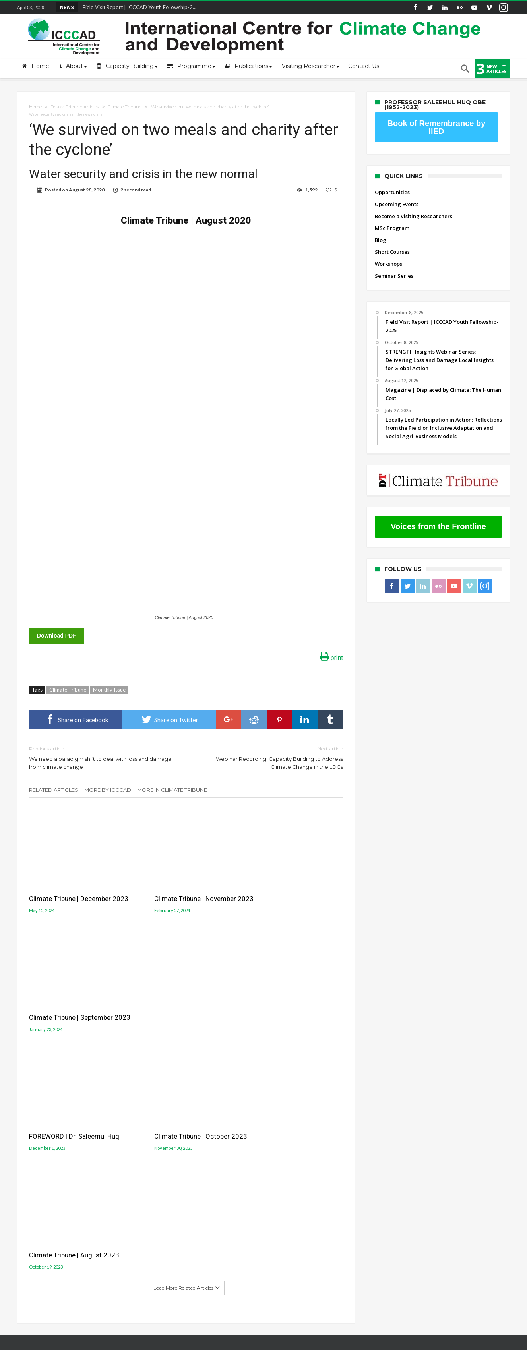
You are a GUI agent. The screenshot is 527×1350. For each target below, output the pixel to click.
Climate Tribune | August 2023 (289, 1002)
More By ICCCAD (107, 790)
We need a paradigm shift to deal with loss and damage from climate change (101, 757)
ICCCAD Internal (37, 1174)
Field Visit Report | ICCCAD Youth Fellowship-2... (137, 7)
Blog (380, 240)
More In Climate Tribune (172, 790)
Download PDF (56, 635)
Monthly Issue (109, 690)
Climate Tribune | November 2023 (186, 886)
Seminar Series (394, 275)
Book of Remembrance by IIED (437, 127)
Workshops (388, 263)
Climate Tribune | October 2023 (182, 1002)
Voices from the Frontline (438, 526)
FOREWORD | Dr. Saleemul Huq (74, 1002)
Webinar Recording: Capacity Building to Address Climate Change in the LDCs (270, 757)
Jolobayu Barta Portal (298, 1162)
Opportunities (392, 192)
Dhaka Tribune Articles (74, 107)
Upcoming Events (396, 204)
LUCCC (277, 1153)
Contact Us (30, 1151)
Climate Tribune (124, 107)
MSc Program (392, 228)
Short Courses (392, 251)
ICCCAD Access (35, 1162)
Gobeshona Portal (293, 1135)
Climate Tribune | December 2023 (78, 886)
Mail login (30, 1139)
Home (35, 107)
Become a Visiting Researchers (413, 216)
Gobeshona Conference (301, 1144)
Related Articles (53, 790)
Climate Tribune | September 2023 (285, 890)
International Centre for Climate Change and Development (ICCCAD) (131, 1343)
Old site (27, 1186)
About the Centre (38, 1127)
